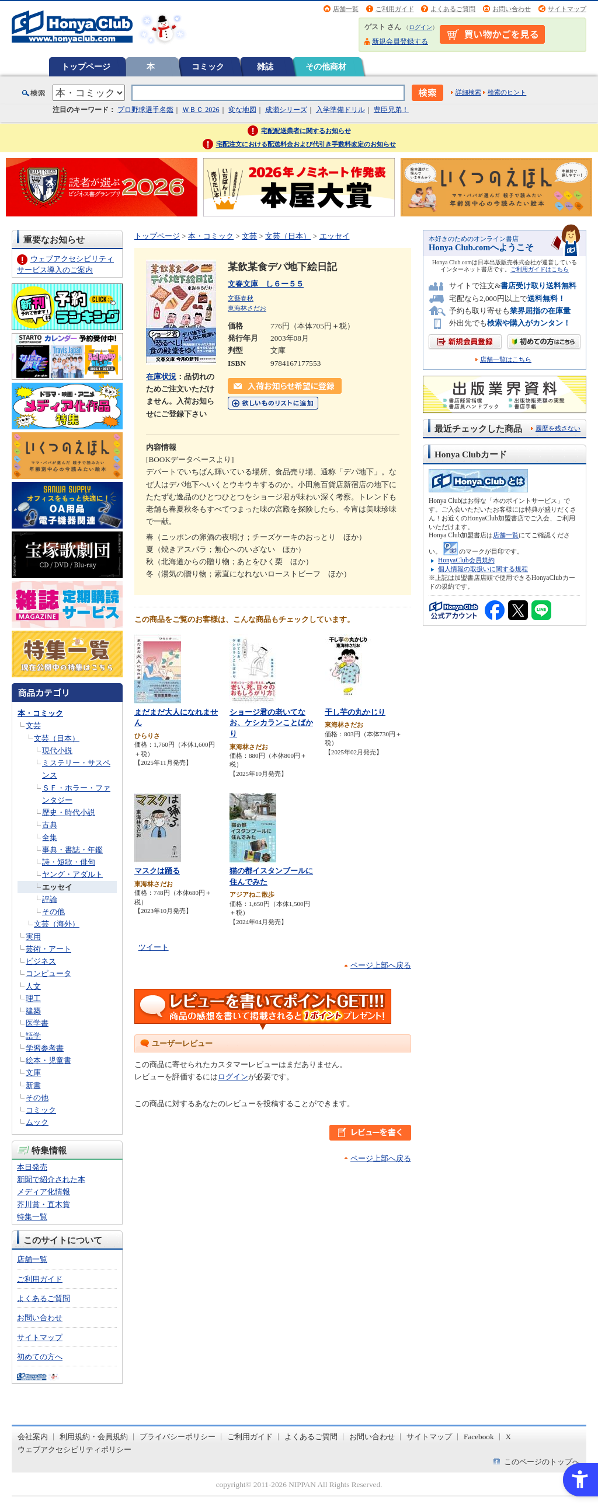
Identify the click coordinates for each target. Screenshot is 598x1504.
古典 (49, 824)
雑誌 (265, 66)
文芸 (33, 725)
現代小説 (57, 750)
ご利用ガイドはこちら (539, 269)
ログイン (420, 27)
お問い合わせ (511, 8)
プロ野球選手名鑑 (145, 110)
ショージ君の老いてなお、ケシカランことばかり (271, 723)
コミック (208, 66)
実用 (33, 936)
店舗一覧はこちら (505, 359)
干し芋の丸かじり (355, 712)
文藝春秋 (240, 298)
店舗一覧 (346, 8)
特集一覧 (32, 1216)
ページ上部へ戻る (380, 965)
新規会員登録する (400, 41)
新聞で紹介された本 (51, 1179)
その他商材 (325, 66)
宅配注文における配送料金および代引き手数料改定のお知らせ (306, 144)
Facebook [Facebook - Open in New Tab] (479, 1436)
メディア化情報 (43, 1191)
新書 (33, 1085)
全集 (49, 837)
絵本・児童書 (48, 1060)
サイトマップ (567, 8)
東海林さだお (247, 308)
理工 (33, 998)
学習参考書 (45, 1048)
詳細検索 (468, 92)
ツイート (153, 947)
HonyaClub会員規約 (466, 560)
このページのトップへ (542, 1461)
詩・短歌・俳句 (68, 862)
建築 (33, 1010)
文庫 (33, 1072)
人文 (33, 986)
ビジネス (41, 961)
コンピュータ (48, 973)
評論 (49, 899)
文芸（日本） (56, 738)
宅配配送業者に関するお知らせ (306, 130)
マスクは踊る (157, 870)
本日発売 (32, 1167)
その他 (53, 911)
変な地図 (242, 110)
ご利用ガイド (395, 8)
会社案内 (33, 1436)
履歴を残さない (558, 428)
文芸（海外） (56, 923)
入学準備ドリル (340, 110)
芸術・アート (48, 949)
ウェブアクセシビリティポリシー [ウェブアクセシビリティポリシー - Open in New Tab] (74, 1449)
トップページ (85, 66)
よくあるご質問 (452, 8)
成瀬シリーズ (286, 110)
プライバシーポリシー (177, 1436)
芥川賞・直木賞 (43, 1204)
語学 (33, 1035)
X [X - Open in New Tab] (509, 1436)
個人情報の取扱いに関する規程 (483, 568)
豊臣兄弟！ (391, 110)
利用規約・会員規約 (94, 1436)
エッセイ (57, 887)
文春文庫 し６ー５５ (266, 283)
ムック (37, 1122)
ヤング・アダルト (72, 874)
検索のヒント (507, 92)
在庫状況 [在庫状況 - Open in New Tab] (161, 376)
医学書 (37, 1023)
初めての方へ (39, 1356)
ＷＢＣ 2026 (200, 110)
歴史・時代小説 (68, 812)
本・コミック (40, 713)
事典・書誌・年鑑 (72, 849)
